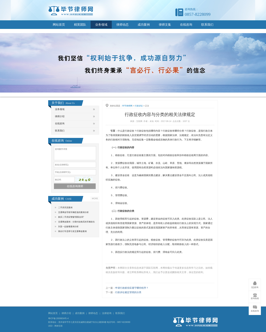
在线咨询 (186, 24)
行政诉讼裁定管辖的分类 (128, 292)
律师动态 (122, 24)
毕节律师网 (127, 106)
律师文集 (165, 24)
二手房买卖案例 (65, 207)
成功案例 (144, 24)
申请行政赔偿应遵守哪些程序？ (131, 287)
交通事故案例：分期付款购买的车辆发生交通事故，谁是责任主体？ (76, 222)
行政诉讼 (139, 106)
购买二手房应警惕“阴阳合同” (71, 217)
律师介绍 (59, 116)
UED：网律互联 (55, 326)
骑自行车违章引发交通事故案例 (72, 231)
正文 (147, 106)
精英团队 (80, 24)
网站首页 (59, 24)
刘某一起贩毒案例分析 (68, 226)
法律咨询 (106, 313)
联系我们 (207, 24)
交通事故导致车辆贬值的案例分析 (73, 212)
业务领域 (101, 24)
